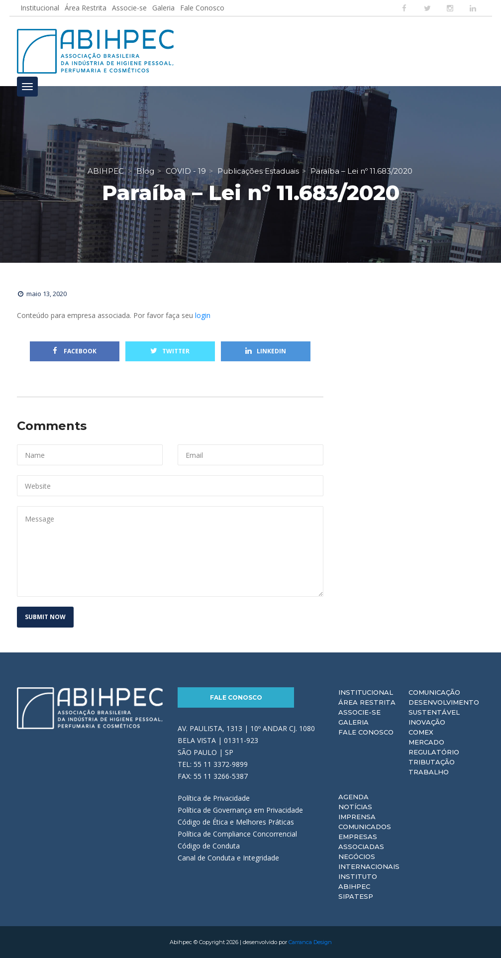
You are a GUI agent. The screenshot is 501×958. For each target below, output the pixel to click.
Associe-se (129, 7)
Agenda (353, 797)
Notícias (355, 807)
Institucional (39, 7)
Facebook (75, 351)
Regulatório (433, 752)
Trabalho (428, 772)
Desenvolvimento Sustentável (443, 707)
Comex (420, 732)
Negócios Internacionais (369, 861)
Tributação (431, 762)
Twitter (170, 351)
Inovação (426, 722)
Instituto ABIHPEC (357, 881)
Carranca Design (310, 942)
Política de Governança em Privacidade (240, 810)
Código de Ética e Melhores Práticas (236, 822)
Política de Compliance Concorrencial (237, 834)
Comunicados (364, 827)
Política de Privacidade (214, 798)
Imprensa (357, 817)
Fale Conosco (202, 7)
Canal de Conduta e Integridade (228, 857)
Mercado (426, 742)
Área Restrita (85, 7)
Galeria (163, 7)
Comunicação (434, 692)
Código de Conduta (209, 846)
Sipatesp (355, 896)
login (202, 315)
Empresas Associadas (361, 842)
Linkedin (265, 351)
